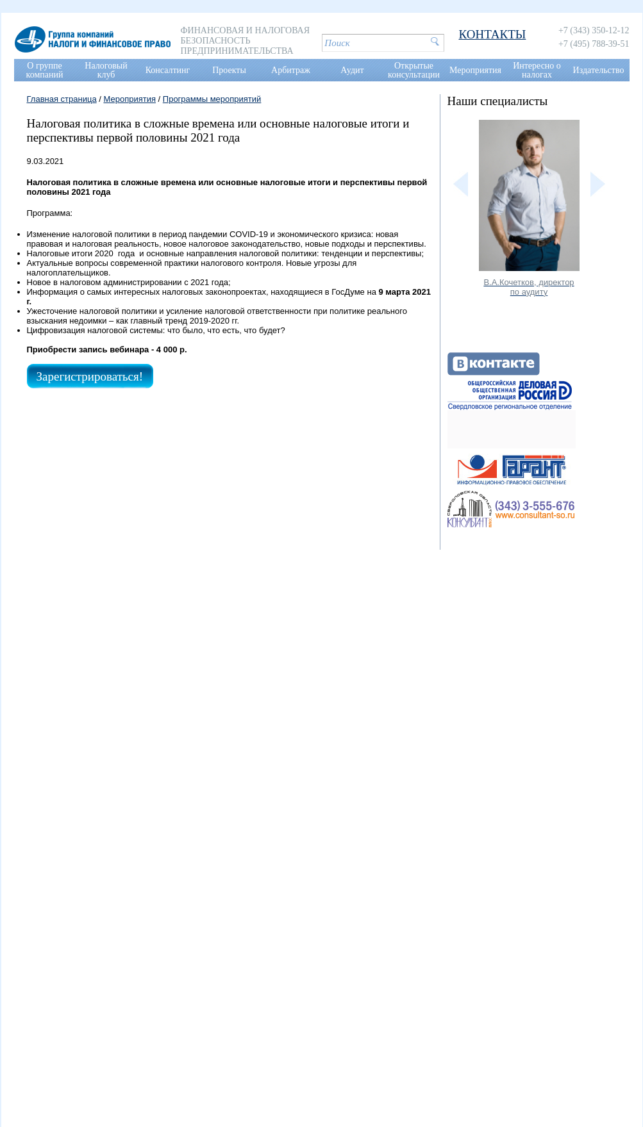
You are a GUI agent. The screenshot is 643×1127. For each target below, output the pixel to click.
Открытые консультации (414, 70)
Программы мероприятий (212, 99)
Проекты (229, 70)
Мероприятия (475, 70)
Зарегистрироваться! (90, 376)
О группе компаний (44, 70)
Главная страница (62, 99)
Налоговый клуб (106, 70)
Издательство (598, 70)
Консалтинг (168, 70)
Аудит (351, 70)
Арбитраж (290, 70)
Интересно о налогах (537, 70)
